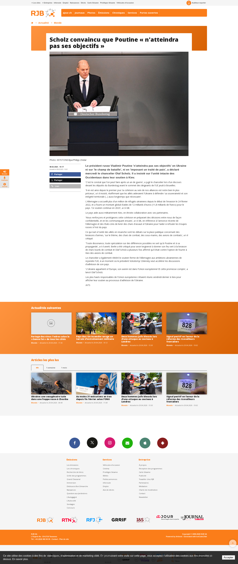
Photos (91, 12)
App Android (162, 443)
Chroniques (118, 12)
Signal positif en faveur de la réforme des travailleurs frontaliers (182, 339)
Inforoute (57, 3)
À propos (142, 465)
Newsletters (127, 443)
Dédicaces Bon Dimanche (77, 486)
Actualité (43, 22)
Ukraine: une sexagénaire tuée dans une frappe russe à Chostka (49, 398)
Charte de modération (148, 490)
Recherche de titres (75, 472)
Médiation (143, 486)
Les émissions (72, 465)
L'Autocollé (71, 501)
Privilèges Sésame (107, 3)
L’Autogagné (72, 497)
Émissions (103, 12)
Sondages (71, 504)
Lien (55, 186)
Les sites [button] (35, 3)
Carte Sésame (93, 3)
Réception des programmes (150, 469)
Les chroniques (73, 469)
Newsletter (143, 497)
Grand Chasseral (73, 479)
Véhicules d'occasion (125, 3)
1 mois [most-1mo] (64, 367)
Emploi (65, 3)
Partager (56, 174)
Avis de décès (108, 490)
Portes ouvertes (149, 12)
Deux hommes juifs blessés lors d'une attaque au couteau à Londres (139, 339)
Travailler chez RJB (146, 479)
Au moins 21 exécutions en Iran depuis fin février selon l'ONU (94, 398)
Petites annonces (110, 479)
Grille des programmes (76, 476)
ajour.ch (67, 12)
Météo (105, 476)
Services (132, 12)
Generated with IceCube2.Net (195, 536)
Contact (142, 493)
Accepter (228, 557)
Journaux (80, 12)
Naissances (74, 3)
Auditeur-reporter (196, 3)
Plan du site (64, 539)
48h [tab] (37, 367)
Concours (71, 508)
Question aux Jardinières (77, 493)
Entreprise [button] (47, 3)
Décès (83, 3)
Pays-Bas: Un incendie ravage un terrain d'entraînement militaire (95, 338)
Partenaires (144, 483)
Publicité (142, 476)
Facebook (74, 443)
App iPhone (145, 443)
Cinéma (106, 469)
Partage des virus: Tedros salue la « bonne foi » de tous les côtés (50, 338)
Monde (58, 22)
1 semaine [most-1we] (50, 367)
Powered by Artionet (174, 536)
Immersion (71, 483)
